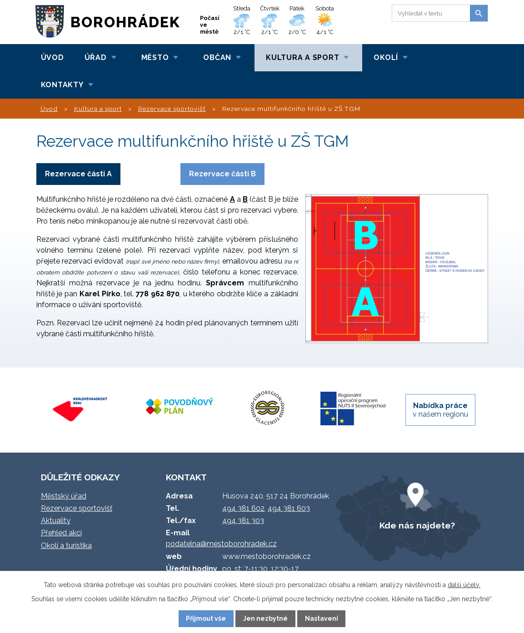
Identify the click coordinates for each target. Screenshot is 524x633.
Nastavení (321, 618)
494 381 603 (289, 508)
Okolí (386, 57)
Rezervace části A (78, 173)
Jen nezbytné (265, 618)
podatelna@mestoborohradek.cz (221, 543)
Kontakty (62, 84)
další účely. (464, 584)
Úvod (52, 57)
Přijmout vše (206, 618)
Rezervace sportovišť (172, 108)
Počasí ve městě (210, 25)
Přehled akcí (61, 532)
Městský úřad (63, 496)
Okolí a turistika (66, 545)
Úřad (96, 57)
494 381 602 (243, 508)
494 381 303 (243, 520)
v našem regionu (440, 410)
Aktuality (55, 520)
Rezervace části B (222, 173)
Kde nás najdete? (417, 525)
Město (155, 57)
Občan (217, 57)
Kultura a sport (302, 57)
